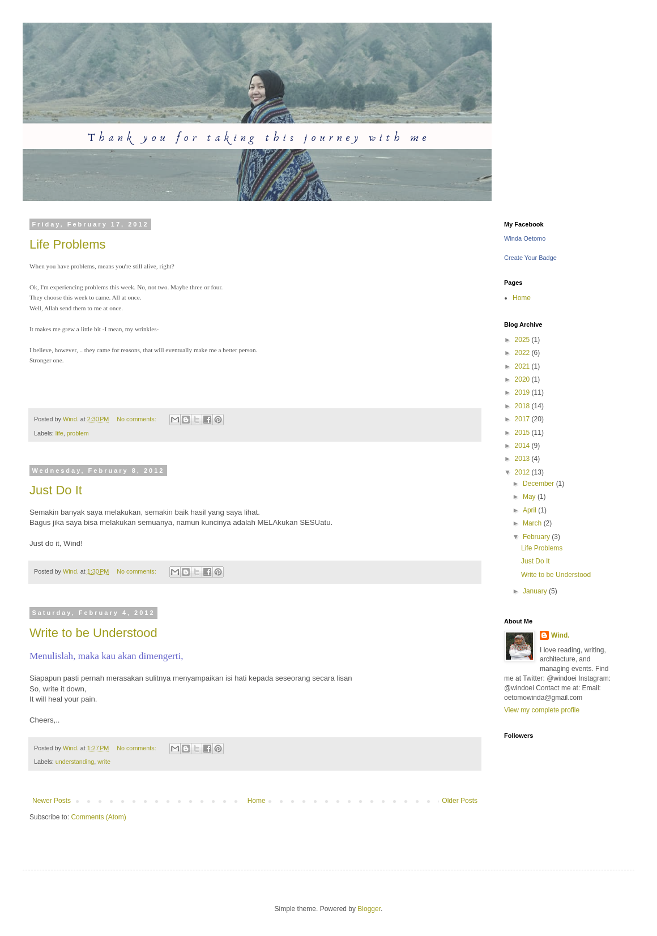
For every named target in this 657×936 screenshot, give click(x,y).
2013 (523, 459)
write (103, 761)
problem (78, 433)
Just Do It (55, 490)
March (533, 523)
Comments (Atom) (98, 817)
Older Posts (459, 801)
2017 (523, 419)
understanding (75, 761)
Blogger (369, 909)
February (537, 537)
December (539, 484)
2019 (523, 392)
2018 (523, 406)
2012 (523, 472)
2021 (523, 366)
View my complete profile (541, 710)
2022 (523, 353)
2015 (523, 433)
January (536, 591)
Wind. (560, 635)
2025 (523, 340)
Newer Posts (51, 801)
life (59, 433)
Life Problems (67, 244)
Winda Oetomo (524, 238)
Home (257, 801)
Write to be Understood (93, 633)
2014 (523, 446)
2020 (523, 379)
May (530, 497)
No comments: (137, 419)
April (530, 510)
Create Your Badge (530, 257)
